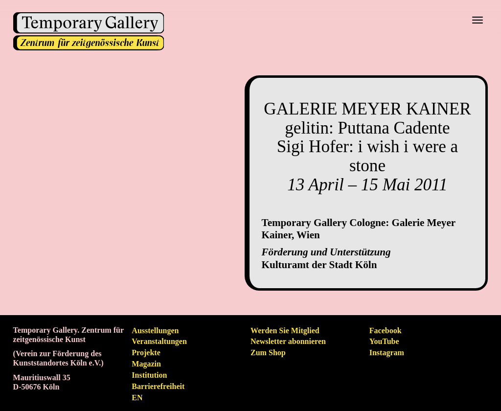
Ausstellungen (155, 330)
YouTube (384, 341)
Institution (149, 375)
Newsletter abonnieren (288, 341)
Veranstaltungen (159, 341)
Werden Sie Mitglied (284, 330)
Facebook (385, 330)
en (137, 397)
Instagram (386, 352)
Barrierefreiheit (158, 386)
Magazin (146, 364)
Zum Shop (268, 352)
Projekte (146, 352)
